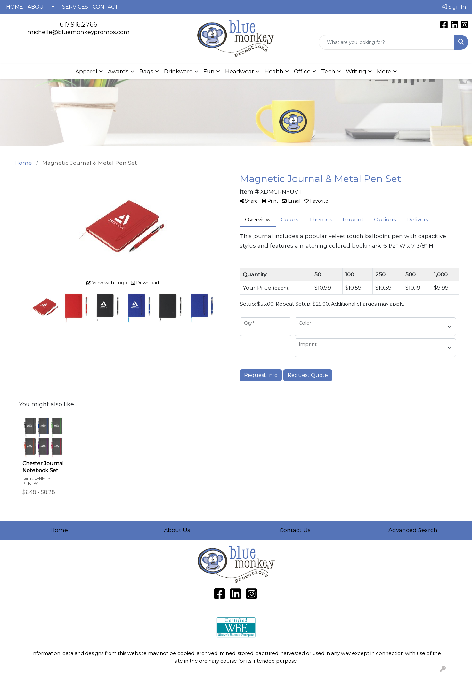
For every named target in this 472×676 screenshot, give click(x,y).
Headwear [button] (239, 71)
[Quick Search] (387, 42)
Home (59, 530)
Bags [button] (146, 71)
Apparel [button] (86, 71)
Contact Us (295, 530)
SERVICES (75, 7)
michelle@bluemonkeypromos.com (79, 31)
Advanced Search (412, 530)
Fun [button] (209, 71)
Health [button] (273, 71)
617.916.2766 (78, 24)
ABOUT (37, 7)
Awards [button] (118, 71)
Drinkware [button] (178, 71)
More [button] (384, 71)
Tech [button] (328, 71)
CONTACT (105, 7)
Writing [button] (356, 71)
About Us (177, 530)
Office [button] (302, 71)
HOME (14, 7)
